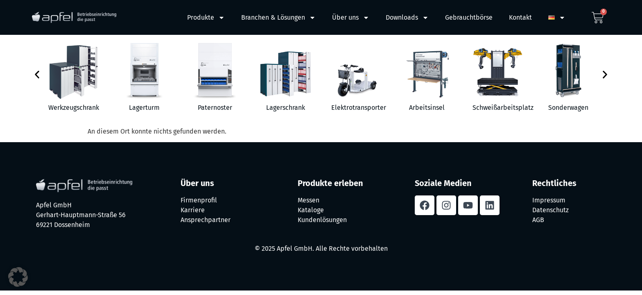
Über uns (350, 17)
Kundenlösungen (322, 220)
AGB (538, 220)
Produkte (206, 17)
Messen (308, 200)
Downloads (407, 17)
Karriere (193, 210)
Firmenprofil (199, 200)
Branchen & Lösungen (278, 17)
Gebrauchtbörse (469, 17)
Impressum (548, 200)
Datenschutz (550, 210)
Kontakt (520, 17)
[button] (37, 75)
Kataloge (311, 210)
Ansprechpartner (206, 220)
